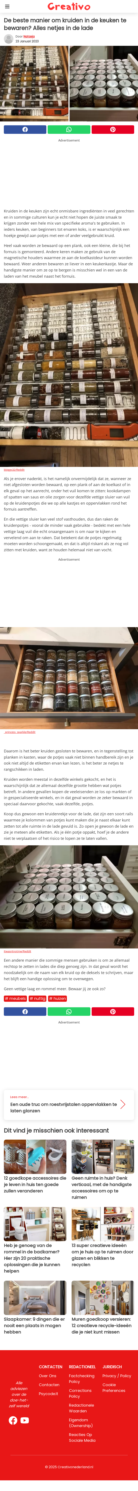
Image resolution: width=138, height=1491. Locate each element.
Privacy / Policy (117, 1375)
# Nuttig (37, 998)
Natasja (29, 36)
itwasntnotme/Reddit (17, 951)
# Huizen (57, 998)
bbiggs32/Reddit (14, 470)
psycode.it (48, 1393)
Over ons (47, 1375)
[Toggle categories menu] (7, 6)
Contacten (49, 1384)
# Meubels (15, 998)
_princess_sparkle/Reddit (19, 732)
